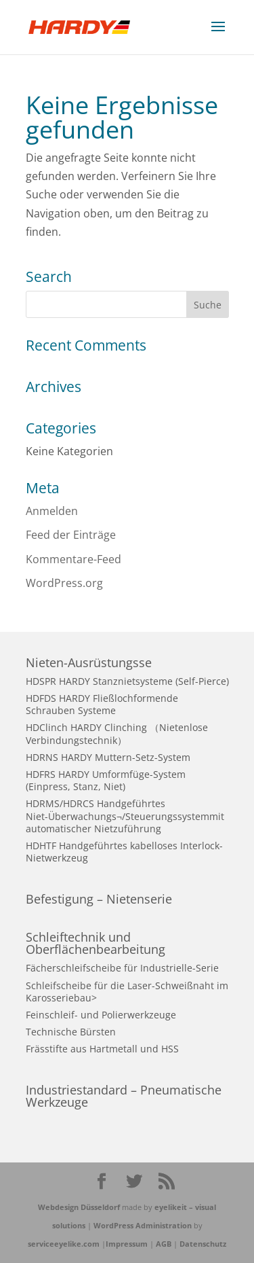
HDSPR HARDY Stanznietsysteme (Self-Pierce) (127, 681)
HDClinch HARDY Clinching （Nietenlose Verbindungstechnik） (117, 733)
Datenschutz (202, 1244)
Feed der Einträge (71, 534)
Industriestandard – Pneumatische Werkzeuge (123, 1096)
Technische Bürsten (71, 1031)
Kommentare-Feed (73, 559)
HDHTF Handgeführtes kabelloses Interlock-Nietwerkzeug (124, 851)
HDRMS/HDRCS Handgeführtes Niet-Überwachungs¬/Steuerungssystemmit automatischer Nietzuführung (125, 815)
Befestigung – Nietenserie (99, 899)
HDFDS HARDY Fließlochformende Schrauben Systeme (102, 704)
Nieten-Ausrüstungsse (89, 662)
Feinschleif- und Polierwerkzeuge (101, 1014)
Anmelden (52, 510)
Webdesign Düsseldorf (79, 1207)
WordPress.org (64, 582)
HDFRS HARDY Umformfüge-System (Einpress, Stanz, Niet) (106, 780)
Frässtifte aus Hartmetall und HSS (102, 1048)
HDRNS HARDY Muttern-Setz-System (108, 757)
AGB (163, 1244)
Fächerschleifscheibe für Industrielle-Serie (122, 967)
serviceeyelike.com (64, 1244)
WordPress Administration (142, 1225)
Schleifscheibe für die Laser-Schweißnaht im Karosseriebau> (127, 991)
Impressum (127, 1244)
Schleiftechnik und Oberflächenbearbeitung (95, 943)
